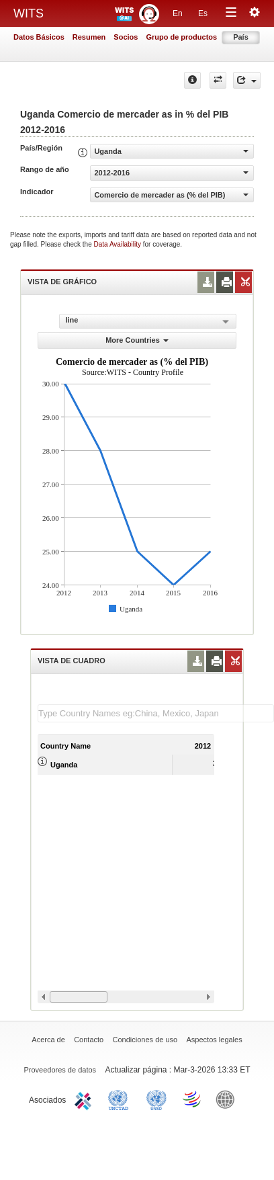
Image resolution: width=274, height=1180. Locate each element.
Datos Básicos (38, 37)
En (178, 13)
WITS (28, 13)
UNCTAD (120, 1098)
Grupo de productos (181, 37)
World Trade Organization (192, 1098)
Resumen (89, 37)
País (240, 37)
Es (203, 13)
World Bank (228, 1098)
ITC (85, 1098)
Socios (125, 37)
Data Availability (118, 244)
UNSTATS (156, 1098)
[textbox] (156, 713)
